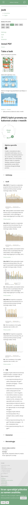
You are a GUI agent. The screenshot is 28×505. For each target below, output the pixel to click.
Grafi (2, 34)
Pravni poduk (4, 485)
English (5, 15)
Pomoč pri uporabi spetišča (7, 480)
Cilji (2, 37)
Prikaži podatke (7, 219)
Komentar (4, 39)
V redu (3, 502)
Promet (9, 109)
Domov (3, 109)
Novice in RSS (4, 483)
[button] (14, 64)
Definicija (3, 32)
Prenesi (3, 47)
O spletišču (3, 478)
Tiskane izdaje (4, 482)
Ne (7, 502)
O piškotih (23, 498)
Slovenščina (7, 13)
